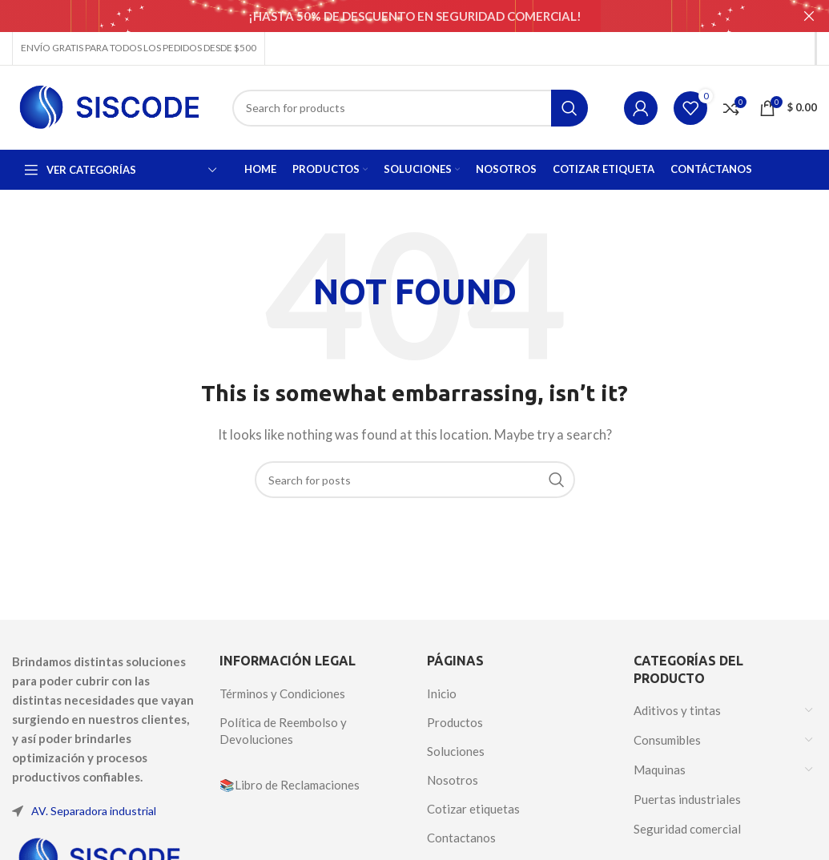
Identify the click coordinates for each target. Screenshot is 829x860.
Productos (455, 722)
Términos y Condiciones (282, 693)
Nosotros (452, 780)
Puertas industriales (687, 798)
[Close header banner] (809, 16)
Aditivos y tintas (677, 709)
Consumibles (667, 739)
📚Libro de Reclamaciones (289, 785)
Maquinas (660, 769)
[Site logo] (110, 105)
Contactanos (461, 837)
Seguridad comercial (687, 828)
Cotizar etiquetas (473, 809)
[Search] (410, 107)
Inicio (442, 693)
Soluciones (456, 751)
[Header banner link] (390, 16)
